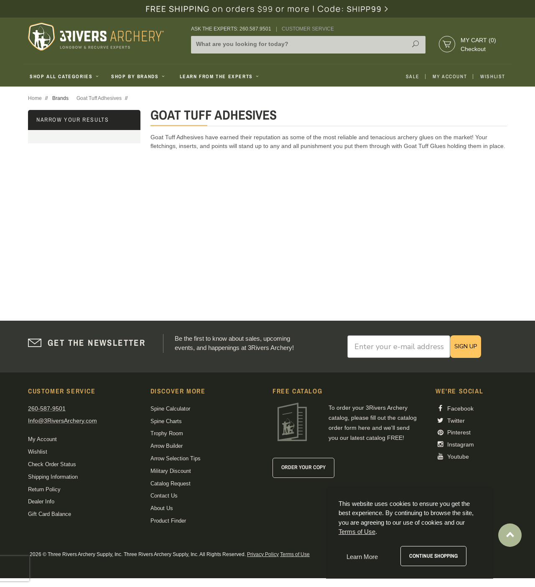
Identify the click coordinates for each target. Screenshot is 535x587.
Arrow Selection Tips (175, 458)
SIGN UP (465, 346)
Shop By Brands (138, 76)
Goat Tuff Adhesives (99, 98)
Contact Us (164, 496)
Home (35, 98)
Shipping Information (53, 477)
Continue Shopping (433, 555)
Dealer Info (41, 501)
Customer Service (308, 29)
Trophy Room (166, 433)
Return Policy (44, 489)
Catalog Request (170, 483)
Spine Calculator (170, 409)
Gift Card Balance (49, 514)
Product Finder (168, 521)
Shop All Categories (65, 76)
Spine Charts (166, 421)
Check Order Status (52, 464)
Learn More (362, 556)
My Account (450, 76)
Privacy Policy (263, 554)
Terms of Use (295, 554)
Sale (412, 76)
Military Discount (170, 471)
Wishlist (492, 76)
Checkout (473, 49)
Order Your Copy (303, 467)
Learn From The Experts (220, 76)
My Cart (478, 40)
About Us (161, 508)
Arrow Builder (166, 446)
